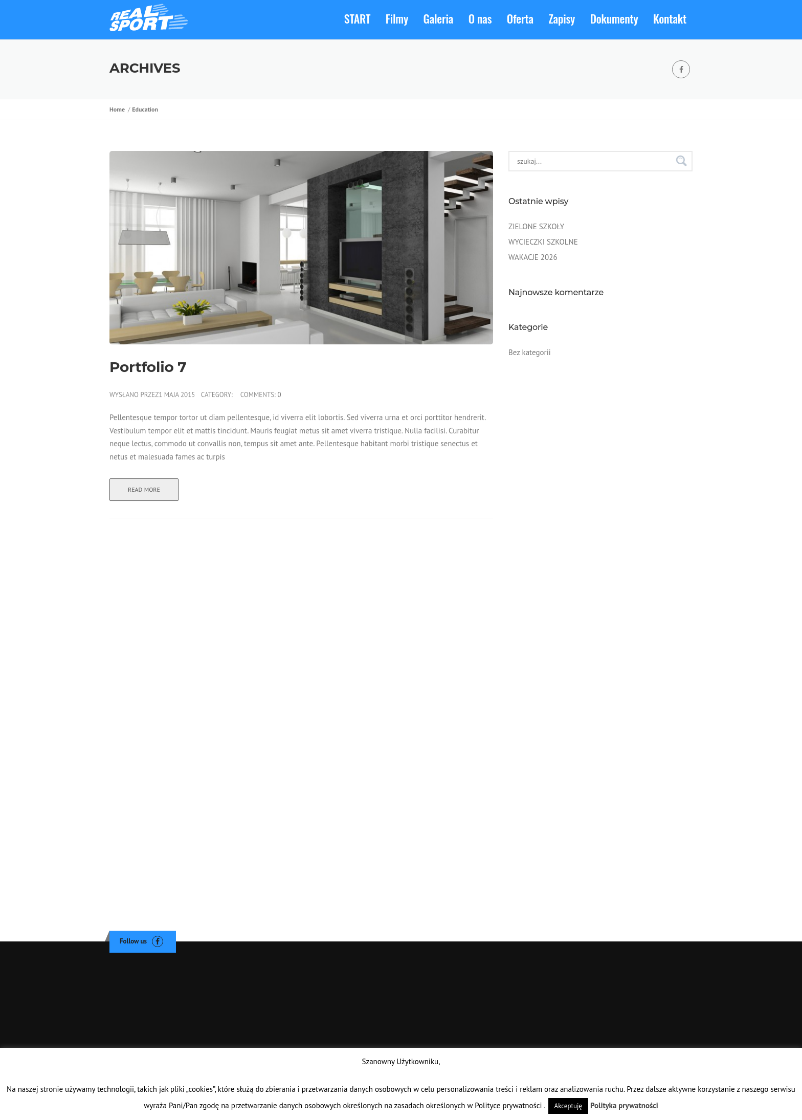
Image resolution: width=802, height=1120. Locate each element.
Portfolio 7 (147, 367)
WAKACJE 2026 (533, 257)
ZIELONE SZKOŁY (536, 226)
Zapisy (562, 18)
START (357, 18)
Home (118, 109)
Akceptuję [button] (568, 1106)
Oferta (520, 18)
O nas (480, 18)
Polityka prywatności (624, 1105)
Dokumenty (614, 18)
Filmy (397, 18)
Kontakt (669, 18)
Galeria (439, 18)
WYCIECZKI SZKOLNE (543, 242)
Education (145, 109)
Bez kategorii (529, 352)
